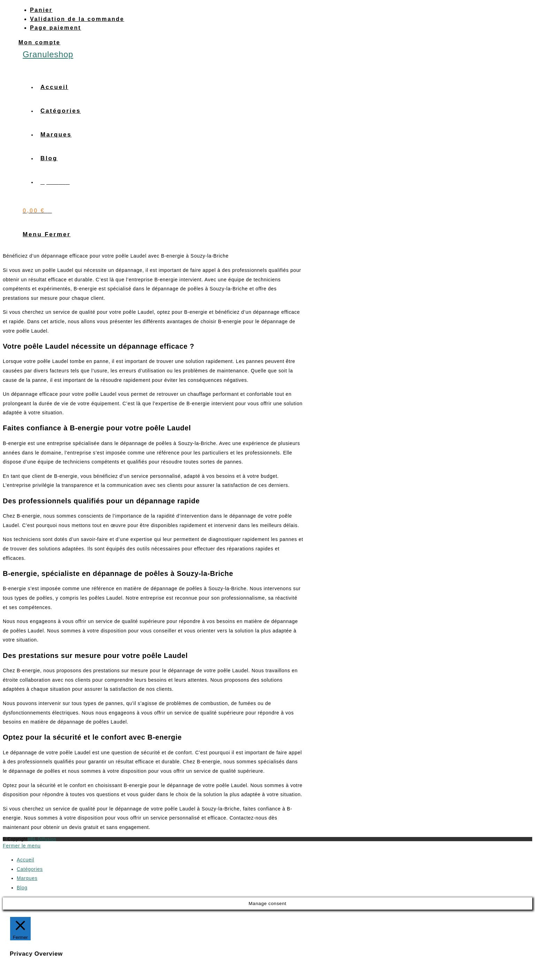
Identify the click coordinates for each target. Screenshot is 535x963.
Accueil (25, 859)
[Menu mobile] (47, 234)
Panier (41, 10)
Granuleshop (48, 54)
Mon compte (39, 42)
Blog (22, 887)
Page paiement (55, 28)
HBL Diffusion (42, 839)
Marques (27, 878)
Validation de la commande (77, 19)
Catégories (30, 869)
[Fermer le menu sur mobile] (22, 846)
